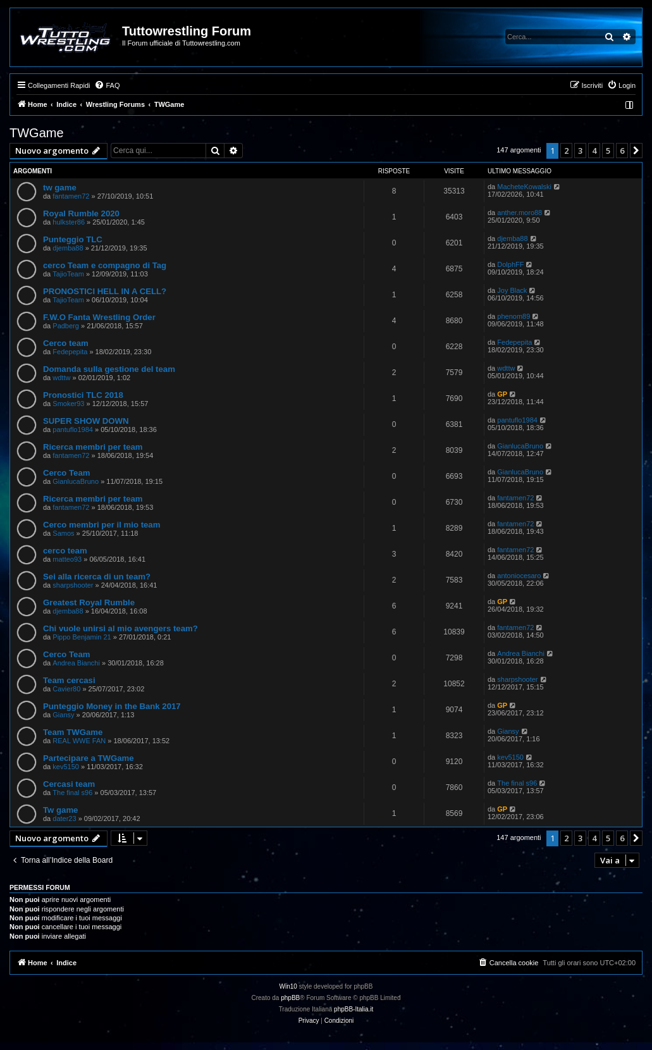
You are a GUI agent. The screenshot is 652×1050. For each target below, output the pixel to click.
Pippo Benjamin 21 (81, 637)
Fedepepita (69, 351)
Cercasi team (69, 784)
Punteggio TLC (72, 239)
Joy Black (512, 290)
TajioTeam (68, 274)
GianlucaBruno (520, 446)
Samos (63, 533)
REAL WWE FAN (79, 740)
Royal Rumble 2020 (81, 213)
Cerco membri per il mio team (101, 524)
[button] (636, 150)
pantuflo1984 (72, 429)
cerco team (65, 550)
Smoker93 (68, 403)
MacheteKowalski (524, 186)
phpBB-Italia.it (353, 1009)
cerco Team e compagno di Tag (104, 265)
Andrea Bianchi (76, 663)
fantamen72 (70, 196)
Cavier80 (66, 689)
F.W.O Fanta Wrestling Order (99, 317)
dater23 (64, 818)
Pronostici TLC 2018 (83, 395)
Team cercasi (69, 680)
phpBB (290, 997)
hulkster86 (68, 222)
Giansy (63, 715)
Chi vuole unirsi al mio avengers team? (120, 628)
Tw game (60, 810)
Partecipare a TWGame (88, 758)
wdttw (61, 377)
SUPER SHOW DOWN (86, 421)
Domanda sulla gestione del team (109, 369)
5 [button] (608, 150)
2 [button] (566, 150)
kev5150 (65, 766)
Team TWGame (72, 732)
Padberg (65, 326)
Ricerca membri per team (93, 447)
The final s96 (72, 792)
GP (502, 394)
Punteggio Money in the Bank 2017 (112, 706)
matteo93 (67, 559)
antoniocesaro (519, 575)
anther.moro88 (519, 212)
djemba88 (67, 248)
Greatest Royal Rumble (89, 602)
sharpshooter (72, 585)
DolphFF (510, 264)
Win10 (288, 986)
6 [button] (622, 150)
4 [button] (594, 150)
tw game (60, 187)
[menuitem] (107, 85)
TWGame (36, 133)
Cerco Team (66, 473)
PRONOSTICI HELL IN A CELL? (104, 291)
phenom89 (513, 316)
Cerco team (66, 343)
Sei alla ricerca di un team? (97, 576)
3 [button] (580, 150)
